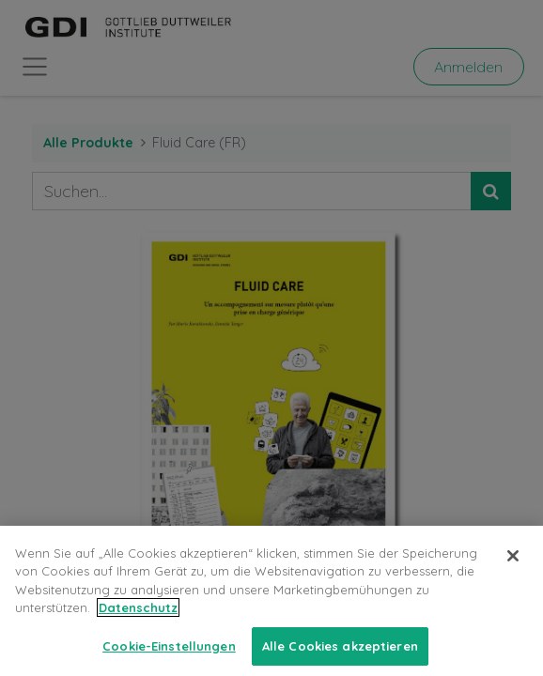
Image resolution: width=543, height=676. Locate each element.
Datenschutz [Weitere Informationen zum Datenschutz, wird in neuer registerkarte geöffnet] (138, 618)
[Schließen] (513, 566)
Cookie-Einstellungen (169, 656)
